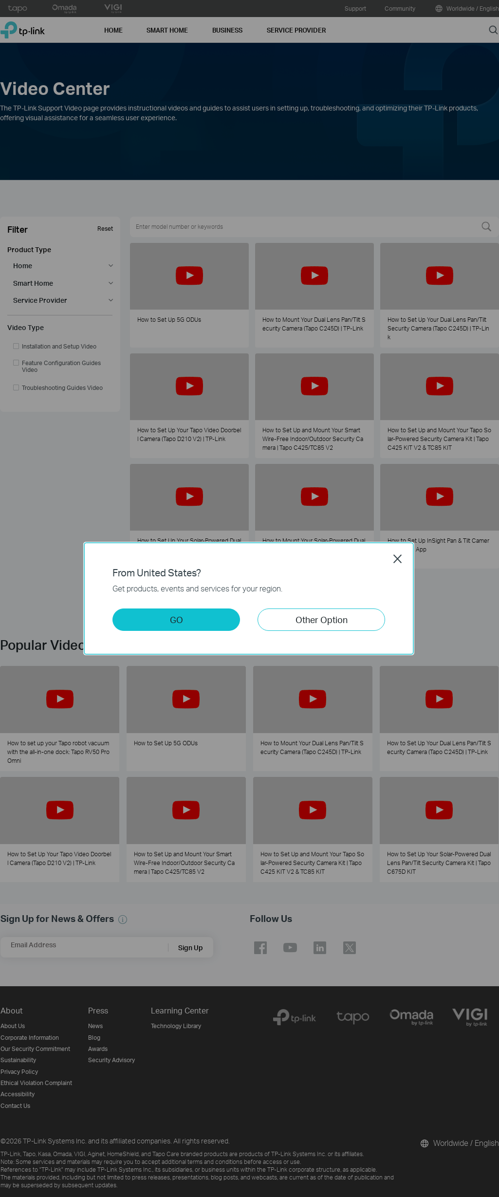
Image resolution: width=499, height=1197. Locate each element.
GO (176, 619)
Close (398, 559)
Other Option (322, 619)
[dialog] (249, 598)
